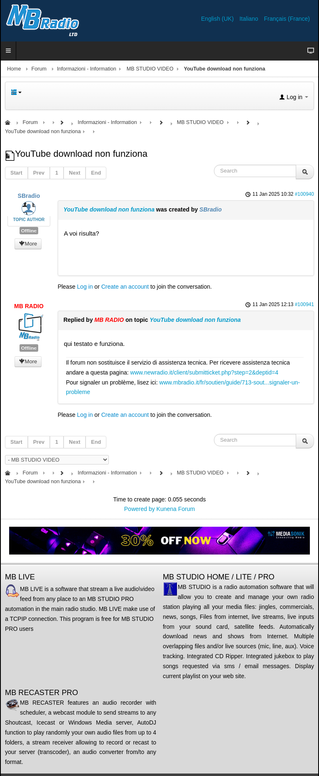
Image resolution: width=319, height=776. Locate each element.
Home (14, 69)
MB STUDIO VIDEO (150, 69)
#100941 (304, 304)
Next (74, 173)
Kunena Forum (176, 509)
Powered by (139, 509)
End (96, 173)
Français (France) (287, 18)
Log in (85, 286)
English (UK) (218, 18)
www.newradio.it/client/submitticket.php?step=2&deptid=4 (204, 372)
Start (16, 173)
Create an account (125, 286)
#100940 (304, 194)
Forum (39, 69)
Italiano (249, 18)
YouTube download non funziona (109, 209)
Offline (29, 231)
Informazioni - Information (86, 69)
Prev (38, 173)
